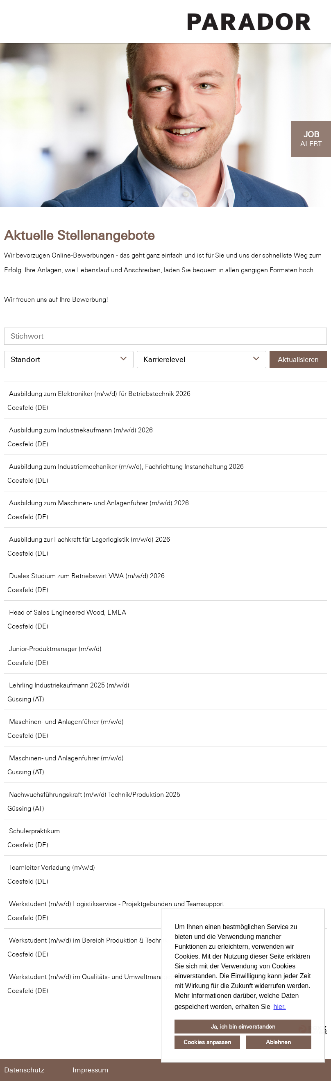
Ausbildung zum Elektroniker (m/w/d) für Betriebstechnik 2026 (99, 393)
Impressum (91, 1070)
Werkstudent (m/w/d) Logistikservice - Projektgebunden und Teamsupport (116, 903)
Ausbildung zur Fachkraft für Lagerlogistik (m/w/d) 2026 (89, 539)
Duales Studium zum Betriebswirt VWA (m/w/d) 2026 (87, 575)
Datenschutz (24, 1070)
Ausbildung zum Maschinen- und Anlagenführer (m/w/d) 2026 (99, 503)
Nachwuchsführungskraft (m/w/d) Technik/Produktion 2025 (94, 794)
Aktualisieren (298, 359)
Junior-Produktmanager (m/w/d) (55, 648)
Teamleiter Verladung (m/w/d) (52, 867)
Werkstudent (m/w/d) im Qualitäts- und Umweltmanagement (97, 976)
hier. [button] (280, 1006)
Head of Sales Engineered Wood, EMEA (67, 612)
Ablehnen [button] (278, 1042)
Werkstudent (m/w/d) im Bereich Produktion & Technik (88, 940)
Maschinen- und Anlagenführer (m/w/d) (66, 721)
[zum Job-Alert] (311, 139)
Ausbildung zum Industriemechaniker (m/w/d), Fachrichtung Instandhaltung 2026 (126, 466)
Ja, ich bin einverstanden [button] (243, 1026)
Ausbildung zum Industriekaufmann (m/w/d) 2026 (81, 430)
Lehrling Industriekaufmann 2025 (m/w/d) (69, 685)
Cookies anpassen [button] (207, 1042)
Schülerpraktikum (34, 830)
